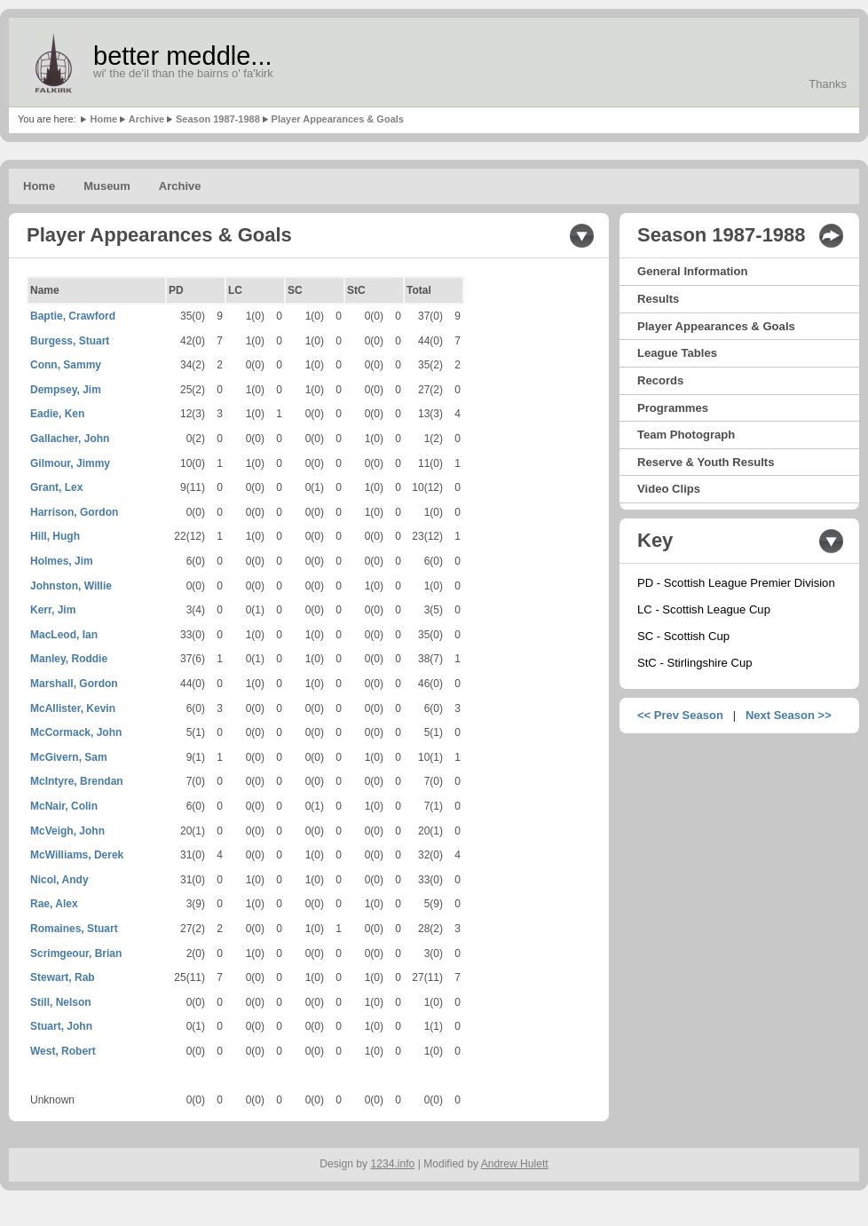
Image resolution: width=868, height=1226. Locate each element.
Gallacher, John (69, 438)
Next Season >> (789, 715)
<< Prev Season (680, 715)
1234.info (393, 1164)
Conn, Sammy (65, 365)
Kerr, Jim (52, 610)
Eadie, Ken (57, 413)
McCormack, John (76, 732)
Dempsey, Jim (65, 390)
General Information (692, 271)
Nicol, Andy (59, 880)
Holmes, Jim (61, 561)
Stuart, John (61, 1026)
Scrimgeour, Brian (76, 953)
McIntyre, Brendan (76, 781)
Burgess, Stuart (69, 341)
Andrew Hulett (514, 1164)
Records (660, 380)
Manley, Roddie (68, 659)
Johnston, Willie (71, 586)
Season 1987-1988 (218, 119)
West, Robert (63, 1051)
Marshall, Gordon (74, 683)
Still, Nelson (60, 1002)
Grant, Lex (56, 487)
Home (103, 119)
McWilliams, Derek (76, 855)
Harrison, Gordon (74, 512)
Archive (146, 119)
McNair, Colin (64, 806)
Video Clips (668, 488)
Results (658, 298)
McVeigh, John (67, 831)
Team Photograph (686, 434)
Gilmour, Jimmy (70, 463)
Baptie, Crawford (72, 316)
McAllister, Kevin (72, 708)
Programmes (672, 408)
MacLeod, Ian (64, 635)
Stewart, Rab (62, 977)
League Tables (677, 353)
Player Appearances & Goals (338, 119)
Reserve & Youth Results (706, 462)
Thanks (828, 84)
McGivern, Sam (68, 757)
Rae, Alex (54, 904)
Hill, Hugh (55, 536)
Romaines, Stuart (74, 928)
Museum (106, 186)
